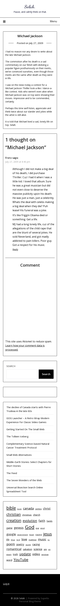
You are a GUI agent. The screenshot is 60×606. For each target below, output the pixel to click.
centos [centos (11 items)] (38, 509)
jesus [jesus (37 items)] (47, 533)
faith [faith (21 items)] (42, 521)
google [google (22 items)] (11, 534)
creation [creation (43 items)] (13, 520)
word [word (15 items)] (9, 560)
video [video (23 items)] (36, 554)
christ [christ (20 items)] (47, 508)
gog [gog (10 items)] (37, 528)
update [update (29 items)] (25, 554)
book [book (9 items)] (19, 509)
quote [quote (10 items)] (28, 544)
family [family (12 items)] (49, 521)
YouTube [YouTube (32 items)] (21, 559)
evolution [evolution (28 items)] (30, 520)
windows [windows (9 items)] (44, 554)
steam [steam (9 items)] (9, 554)
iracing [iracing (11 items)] (39, 534)
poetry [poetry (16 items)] (20, 544)
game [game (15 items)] (9, 527)
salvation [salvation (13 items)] (27, 549)
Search (11, 366)
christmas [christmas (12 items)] (27, 514)
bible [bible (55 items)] (11, 508)
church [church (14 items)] (36, 514)
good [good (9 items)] (42, 528)
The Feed (11, 473)
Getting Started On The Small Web (25, 429)
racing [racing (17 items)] (36, 544)
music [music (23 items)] (42, 539)
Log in (6, 583)
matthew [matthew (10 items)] (32, 540)
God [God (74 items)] (29, 527)
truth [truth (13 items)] (15, 554)
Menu (53, 21)
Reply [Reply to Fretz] (15, 249)
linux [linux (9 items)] (13, 540)
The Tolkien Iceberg (17, 436)
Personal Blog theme (30, 601)
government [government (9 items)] (22, 535)
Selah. (30, 6)
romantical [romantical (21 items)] (13, 549)
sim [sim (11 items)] (45, 549)
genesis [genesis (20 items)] (19, 528)
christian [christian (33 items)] (13, 514)
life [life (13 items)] (7, 539)
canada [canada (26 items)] (28, 508)
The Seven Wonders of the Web (24, 480)
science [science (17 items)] (38, 549)
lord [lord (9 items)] (18, 540)
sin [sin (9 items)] (49, 549)
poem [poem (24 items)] (10, 544)
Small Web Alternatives (19, 454)
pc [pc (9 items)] (49, 540)
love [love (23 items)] (24, 539)
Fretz (8, 158)
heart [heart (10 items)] (31, 534)
